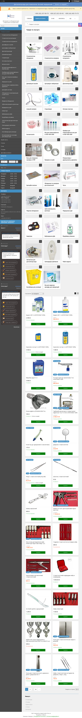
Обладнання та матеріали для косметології (10, 93)
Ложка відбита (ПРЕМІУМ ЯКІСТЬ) (35, 411)
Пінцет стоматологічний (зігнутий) (36, 476)
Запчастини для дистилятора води (10, 121)
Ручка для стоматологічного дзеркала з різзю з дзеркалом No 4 (37, 673)
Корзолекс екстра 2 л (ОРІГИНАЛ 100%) (64, 347)
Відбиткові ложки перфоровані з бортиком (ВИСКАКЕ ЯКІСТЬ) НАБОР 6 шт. (38, 640)
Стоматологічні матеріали (9, 38)
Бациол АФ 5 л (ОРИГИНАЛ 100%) (35, 315)
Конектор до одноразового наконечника (37, 444)
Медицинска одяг (6, 107)
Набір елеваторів (58, 609)
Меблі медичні (6, 128)
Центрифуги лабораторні (9, 48)
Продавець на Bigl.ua (41, 714)
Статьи (3, 143)
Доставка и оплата (6, 153)
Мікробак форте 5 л (31, 378)
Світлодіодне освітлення (8, 125)
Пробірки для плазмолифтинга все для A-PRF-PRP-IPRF (10, 72)
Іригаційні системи (7, 89)
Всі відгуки (16, 327)
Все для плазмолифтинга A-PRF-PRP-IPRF (9, 68)
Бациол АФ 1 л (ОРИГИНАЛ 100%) (62, 315)
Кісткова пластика (7, 61)
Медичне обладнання (8, 101)
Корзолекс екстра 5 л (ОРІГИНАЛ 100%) (37, 347)
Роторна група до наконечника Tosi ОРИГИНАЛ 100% (63, 378)
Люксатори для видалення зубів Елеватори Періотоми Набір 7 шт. (35, 542)
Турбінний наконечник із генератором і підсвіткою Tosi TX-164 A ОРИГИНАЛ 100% (65, 412)
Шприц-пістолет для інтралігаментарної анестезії (64, 509)
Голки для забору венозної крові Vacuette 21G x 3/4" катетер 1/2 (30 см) (11, 295)
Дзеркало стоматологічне (60, 444)
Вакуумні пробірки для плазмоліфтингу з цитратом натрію (10, 255)
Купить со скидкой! (61, 4)
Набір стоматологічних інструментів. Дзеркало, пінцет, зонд (63, 673)
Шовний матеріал (7, 54)
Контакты (62, 18)
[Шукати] (20, 26)
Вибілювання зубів (7, 114)
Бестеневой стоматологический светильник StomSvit (11, 236)
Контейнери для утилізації (9, 132)
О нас (2, 146)
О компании (29, 699)
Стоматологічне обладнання (9, 35)
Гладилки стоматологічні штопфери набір (65, 542)
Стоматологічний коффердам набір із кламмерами (64, 576)
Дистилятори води (7, 51)
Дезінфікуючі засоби (7, 44)
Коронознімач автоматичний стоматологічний (34, 576)
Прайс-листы (4, 140)
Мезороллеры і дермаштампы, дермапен (10, 85)
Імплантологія (5, 64)
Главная (29, 18)
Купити (38, 324)
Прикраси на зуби (7, 81)
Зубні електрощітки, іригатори (10, 104)
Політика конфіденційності (53, 716)
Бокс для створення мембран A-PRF (10, 77)
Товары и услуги (5, 31)
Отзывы (3, 149)
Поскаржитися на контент (40, 716)
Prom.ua (49, 713)
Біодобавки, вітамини (8, 117)
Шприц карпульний (31, 508)
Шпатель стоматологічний (61, 476)
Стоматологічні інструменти (9, 41)
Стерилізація (5, 57)
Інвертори (5, 111)
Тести (3, 97)
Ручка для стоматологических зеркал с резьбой (64, 640)
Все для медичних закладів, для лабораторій (9, 135)
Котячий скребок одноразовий (35, 609)
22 (35, 689)
